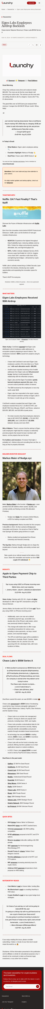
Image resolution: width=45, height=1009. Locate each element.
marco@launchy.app (8, 163)
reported (22, 347)
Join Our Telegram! (7, 1002)
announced (15, 704)
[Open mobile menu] (39, 3)
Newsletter (10, 9)
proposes (14, 862)
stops (18, 825)
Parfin (10, 787)
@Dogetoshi (24, 339)
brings (13, 822)
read (18, 886)
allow (35, 599)
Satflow (10, 764)
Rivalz (10, 793)
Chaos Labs (12, 790)
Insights (24, 1002)
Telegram (21, 80)
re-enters (17, 840)
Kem (9, 796)
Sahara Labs (12, 800)
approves (14, 846)
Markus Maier (11, 504)
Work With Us (26, 996)
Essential (11, 780)
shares (22, 851)
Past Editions (32, 80)
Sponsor (12, 80)
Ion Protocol (12, 806)
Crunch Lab (12, 770)
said (34, 608)
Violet (17, 517)
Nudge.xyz (31, 504)
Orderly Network (13, 803)
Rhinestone (12, 773)
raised (24, 750)
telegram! (10, 183)
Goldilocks (11, 767)
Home (3, 9)
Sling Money (12, 783)
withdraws (15, 834)
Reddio (10, 777)
